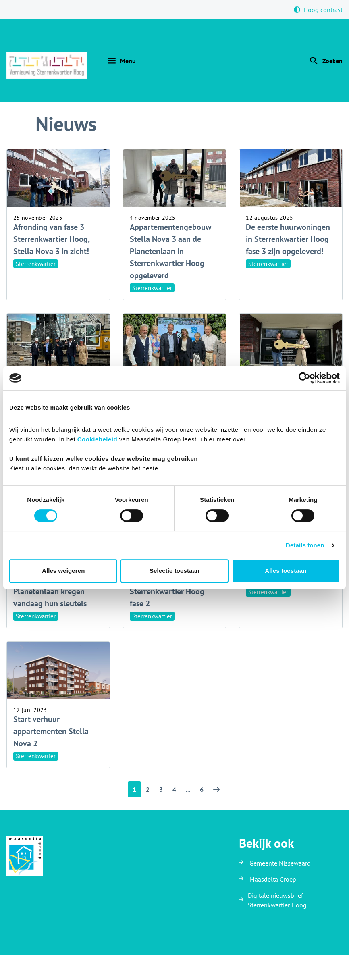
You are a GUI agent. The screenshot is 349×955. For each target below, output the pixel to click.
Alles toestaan (285, 570)
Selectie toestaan (174, 570)
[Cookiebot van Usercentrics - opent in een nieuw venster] (304, 378)
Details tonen (305, 545)
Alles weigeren (63, 570)
